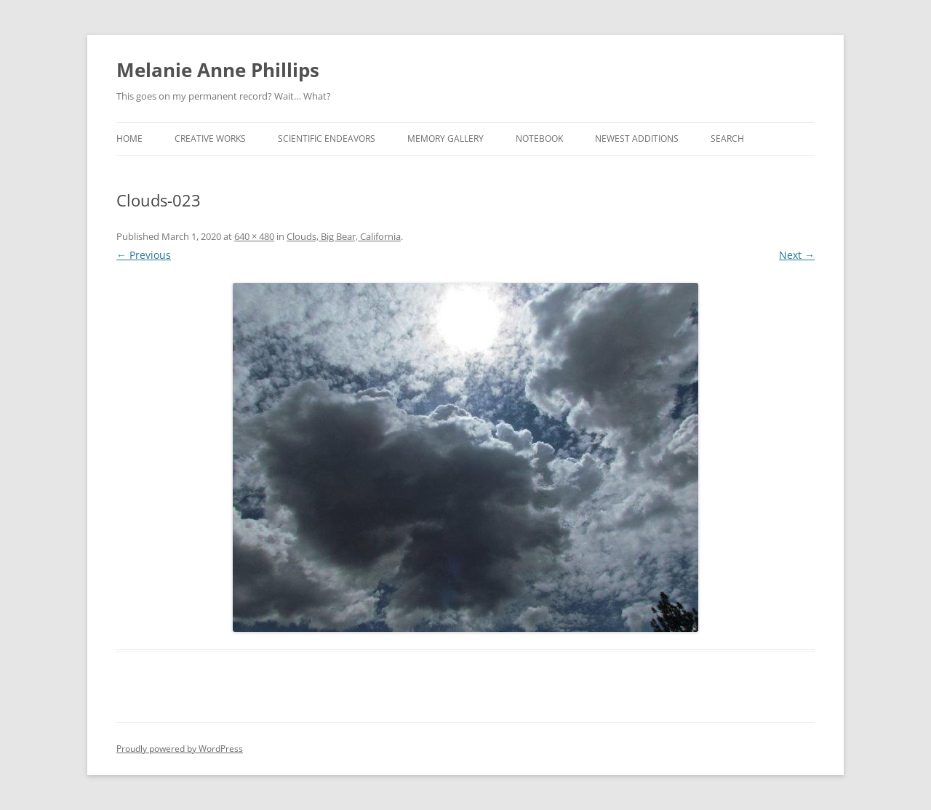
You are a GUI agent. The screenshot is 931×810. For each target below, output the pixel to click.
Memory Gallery (445, 138)
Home (129, 138)
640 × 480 (254, 236)
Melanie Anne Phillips (217, 70)
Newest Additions (637, 138)
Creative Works (210, 138)
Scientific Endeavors (326, 138)
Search (727, 138)
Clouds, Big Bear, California (344, 236)
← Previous (143, 255)
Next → (797, 255)
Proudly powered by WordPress (179, 748)
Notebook (539, 138)
